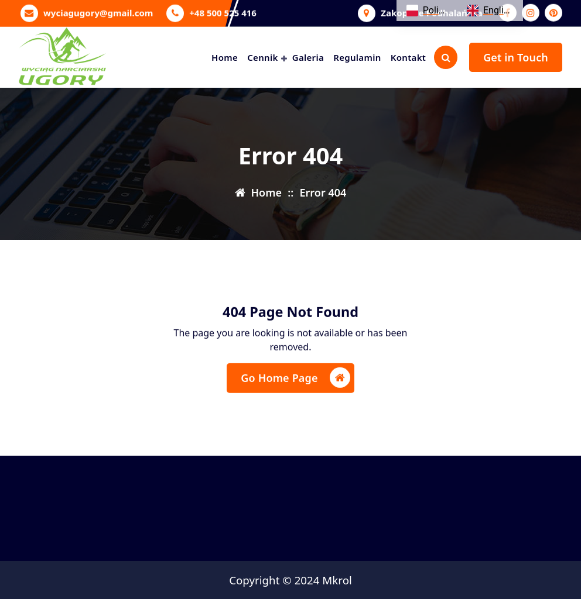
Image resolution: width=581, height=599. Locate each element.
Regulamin (357, 57)
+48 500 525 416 (223, 11)
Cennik (262, 57)
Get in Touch (515, 57)
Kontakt (408, 57)
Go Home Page (295, 381)
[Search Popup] (445, 57)
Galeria (308, 57)
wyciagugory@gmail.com (98, 11)
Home (224, 57)
